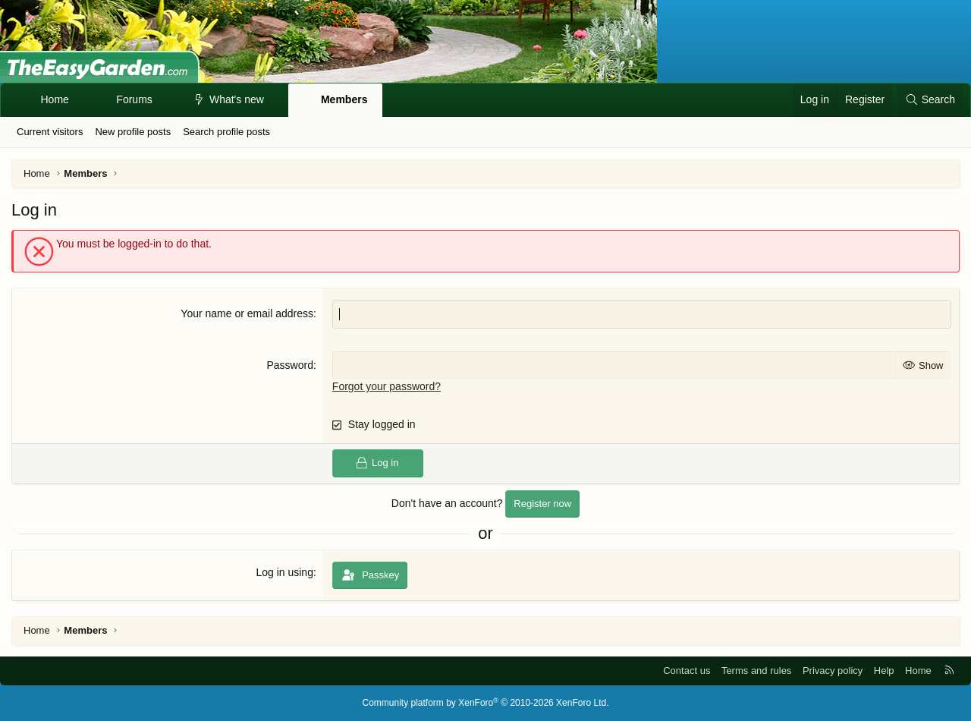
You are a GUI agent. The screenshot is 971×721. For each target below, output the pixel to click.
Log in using (284, 572)
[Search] (930, 100)
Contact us (686, 670)
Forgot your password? (386, 386)
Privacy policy (833, 670)
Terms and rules (756, 670)
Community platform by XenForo (486, 702)
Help (884, 670)
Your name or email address (247, 313)
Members (344, 99)
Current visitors (50, 131)
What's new (236, 99)
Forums (134, 99)
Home (55, 99)
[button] (165, 100)
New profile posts (133, 131)
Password (289, 365)
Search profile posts (226, 131)
